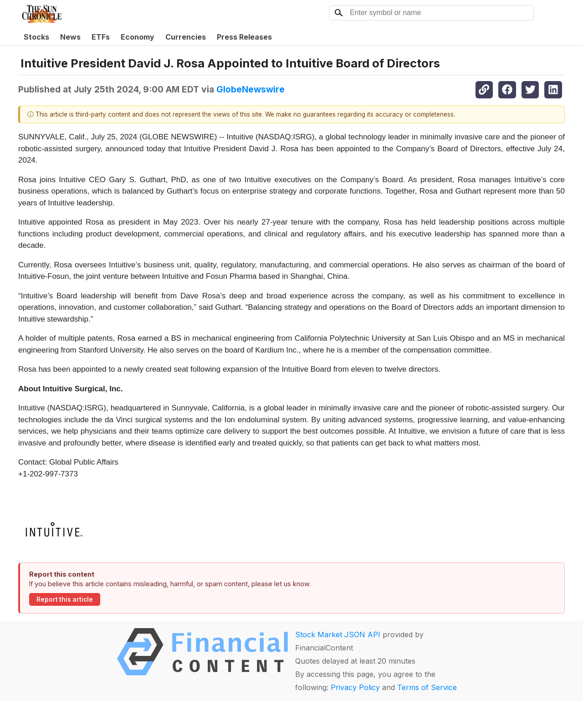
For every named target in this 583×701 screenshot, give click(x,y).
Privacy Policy (355, 687)
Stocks (36, 36)
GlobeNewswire (250, 89)
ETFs (101, 36)
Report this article (64, 599)
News (70, 36)
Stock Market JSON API (337, 634)
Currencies (185, 36)
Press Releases (244, 36)
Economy (137, 36)
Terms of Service (427, 687)
